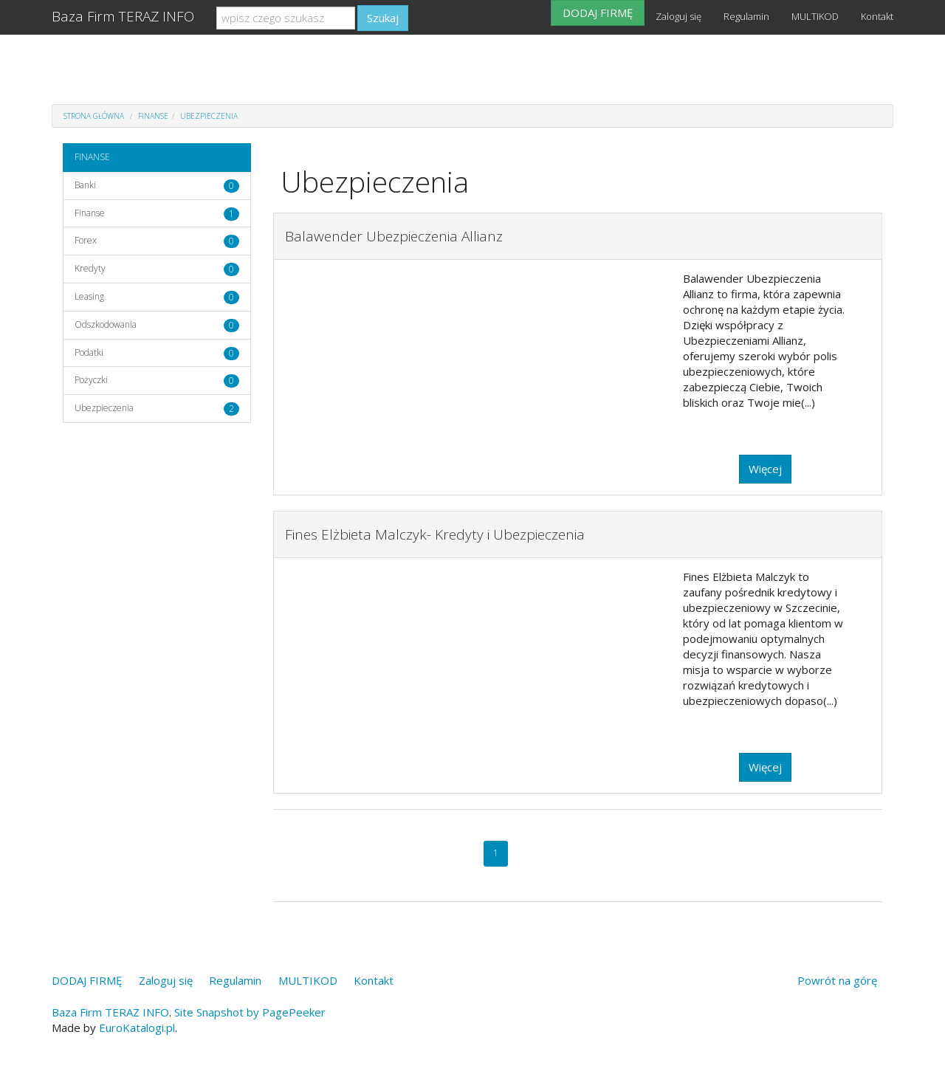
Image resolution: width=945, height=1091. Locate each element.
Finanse (90, 213)
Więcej (765, 468)
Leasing (89, 296)
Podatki (89, 352)
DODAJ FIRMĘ (598, 12)
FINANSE (153, 116)
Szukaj (383, 17)
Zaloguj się (678, 16)
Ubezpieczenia (209, 116)
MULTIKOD (815, 16)
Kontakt (877, 16)
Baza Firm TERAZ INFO (123, 16)
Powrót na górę (837, 980)
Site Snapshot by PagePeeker (250, 1012)
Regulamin (746, 16)
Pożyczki (91, 380)
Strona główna (93, 116)
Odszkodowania (106, 324)
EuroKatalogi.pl (137, 1027)
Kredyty (90, 268)
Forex (86, 240)
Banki (85, 185)
